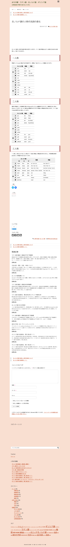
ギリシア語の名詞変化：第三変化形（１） (23, 334)
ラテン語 (16, 515)
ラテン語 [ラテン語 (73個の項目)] (25, 529)
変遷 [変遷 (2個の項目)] (11, 535)
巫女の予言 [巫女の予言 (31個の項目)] (17, 535)
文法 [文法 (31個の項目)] (29, 535)
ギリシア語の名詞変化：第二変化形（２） (22, 477)
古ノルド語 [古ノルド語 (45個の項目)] (42, 532)
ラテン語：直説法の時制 (18, 470)
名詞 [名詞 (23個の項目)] (55, 532)
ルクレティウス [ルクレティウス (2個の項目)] (32, 529)
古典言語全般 (17, 518)
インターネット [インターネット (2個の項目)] (33, 526)
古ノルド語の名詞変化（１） (18, 15)
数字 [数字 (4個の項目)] (26, 535)
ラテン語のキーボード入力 (18, 466)
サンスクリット (18, 513)
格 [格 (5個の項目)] (31, 535)
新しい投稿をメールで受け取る (21, 403)
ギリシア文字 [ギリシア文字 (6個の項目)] (42, 527)
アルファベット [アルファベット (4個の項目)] (27, 526)
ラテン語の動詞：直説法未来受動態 (21, 284)
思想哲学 (16, 492)
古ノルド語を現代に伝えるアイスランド (22, 468)
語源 (15, 498)
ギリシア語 (16, 509)
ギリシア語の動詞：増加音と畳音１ (20, 464)
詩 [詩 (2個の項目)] (45, 535)
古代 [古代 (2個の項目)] (47, 532)
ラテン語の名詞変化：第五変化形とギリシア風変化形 (26, 295)
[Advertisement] (35, 37)
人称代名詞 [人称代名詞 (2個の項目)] (41, 529)
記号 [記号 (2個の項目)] (44, 535)
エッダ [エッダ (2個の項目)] (37, 526)
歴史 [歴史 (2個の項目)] (36, 535)
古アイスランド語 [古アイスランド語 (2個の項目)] (27, 532)
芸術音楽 (16, 496)
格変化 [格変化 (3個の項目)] (33, 535)
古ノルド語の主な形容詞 (18, 305)
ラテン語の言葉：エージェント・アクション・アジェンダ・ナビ (28, 479)
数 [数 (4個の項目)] (24, 535)
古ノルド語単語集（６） (18, 276)
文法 (56, 26)
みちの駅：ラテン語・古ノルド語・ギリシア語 (29, 2)
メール (14, 390)
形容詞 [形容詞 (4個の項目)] (22, 535)
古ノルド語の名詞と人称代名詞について (21, 13)
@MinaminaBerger (52, 238)
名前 (13, 385)
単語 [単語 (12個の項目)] (14, 532)
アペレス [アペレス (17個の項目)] (20, 527)
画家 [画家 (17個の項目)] (41, 535)
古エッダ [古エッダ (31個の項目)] (34, 532)
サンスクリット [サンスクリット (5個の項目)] (17, 530)
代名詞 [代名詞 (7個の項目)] (50, 530)
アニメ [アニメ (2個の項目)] (16, 526)
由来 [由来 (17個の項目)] (38, 535)
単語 (15, 501)
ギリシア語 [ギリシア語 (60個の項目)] (50, 526)
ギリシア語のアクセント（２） (19, 472)
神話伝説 (16, 494)
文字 (15, 503)
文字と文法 (14, 500)
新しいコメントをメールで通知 (21, 400)
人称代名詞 (36, 238)
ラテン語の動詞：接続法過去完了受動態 (23, 315)
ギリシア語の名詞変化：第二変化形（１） (22, 475)
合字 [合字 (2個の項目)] (52, 532)
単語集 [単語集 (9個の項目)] (17, 532)
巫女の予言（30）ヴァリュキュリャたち (23, 324)
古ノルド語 (52, 26)
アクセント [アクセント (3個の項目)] (13, 526)
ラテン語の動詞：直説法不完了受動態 (22, 255)
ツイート (13, 456)
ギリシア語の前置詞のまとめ (19, 473)
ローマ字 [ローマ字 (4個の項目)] (37, 530)
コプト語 (16, 511)
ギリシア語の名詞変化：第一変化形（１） (23, 345)
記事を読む (14, 262)
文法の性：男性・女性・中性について (22, 265)
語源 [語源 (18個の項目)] (47, 535)
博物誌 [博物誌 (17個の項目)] (22, 532)
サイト (13, 395)
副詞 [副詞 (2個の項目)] (55, 529)
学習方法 (16, 490)
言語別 (13, 507)
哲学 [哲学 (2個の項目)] (58, 532)
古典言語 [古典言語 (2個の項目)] (50, 532)
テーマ (13, 489)
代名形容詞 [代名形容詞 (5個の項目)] (45, 530)
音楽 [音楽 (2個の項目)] (50, 535)
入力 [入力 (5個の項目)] (53, 530)
